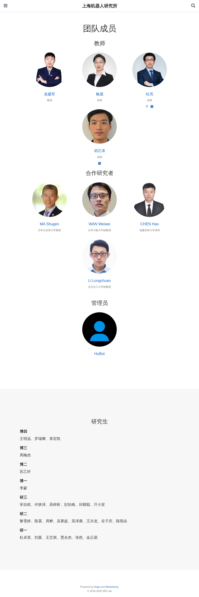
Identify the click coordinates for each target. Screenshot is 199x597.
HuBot (99, 354)
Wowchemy (112, 586)
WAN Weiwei (99, 224)
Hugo (97, 586)
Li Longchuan (99, 280)
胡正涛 (99, 150)
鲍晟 (99, 94)
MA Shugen (49, 224)
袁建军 (49, 94)
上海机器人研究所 (99, 5)
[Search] (193, 6)
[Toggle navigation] (5, 6)
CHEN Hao (149, 224)
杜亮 (149, 94)
